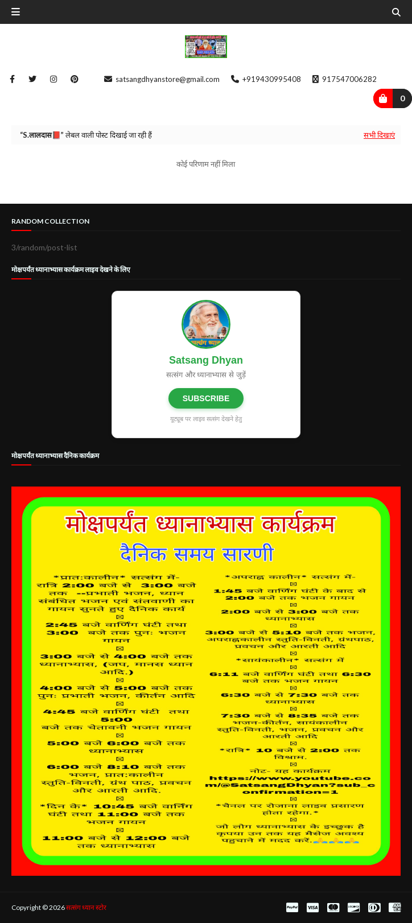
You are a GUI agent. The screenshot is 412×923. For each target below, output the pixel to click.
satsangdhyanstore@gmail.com (162, 79)
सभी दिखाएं (379, 134)
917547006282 (344, 79)
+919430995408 (266, 79)
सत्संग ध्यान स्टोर (86, 907)
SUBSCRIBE (206, 398)
